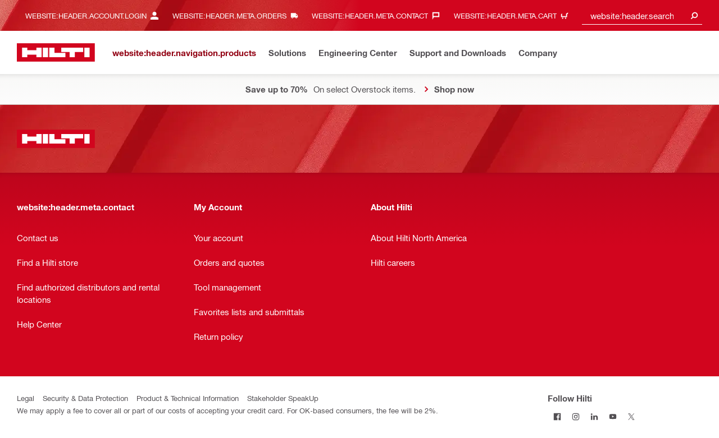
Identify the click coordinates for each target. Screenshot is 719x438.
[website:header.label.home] (56, 52)
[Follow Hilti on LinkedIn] (594, 416)
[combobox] (642, 15)
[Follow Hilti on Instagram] (575, 416)
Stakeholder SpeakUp (282, 398)
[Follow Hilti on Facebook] (557, 416)
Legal (25, 398)
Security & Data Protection (85, 398)
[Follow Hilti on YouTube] (612, 416)
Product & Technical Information (187, 398)
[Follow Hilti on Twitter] (631, 416)
